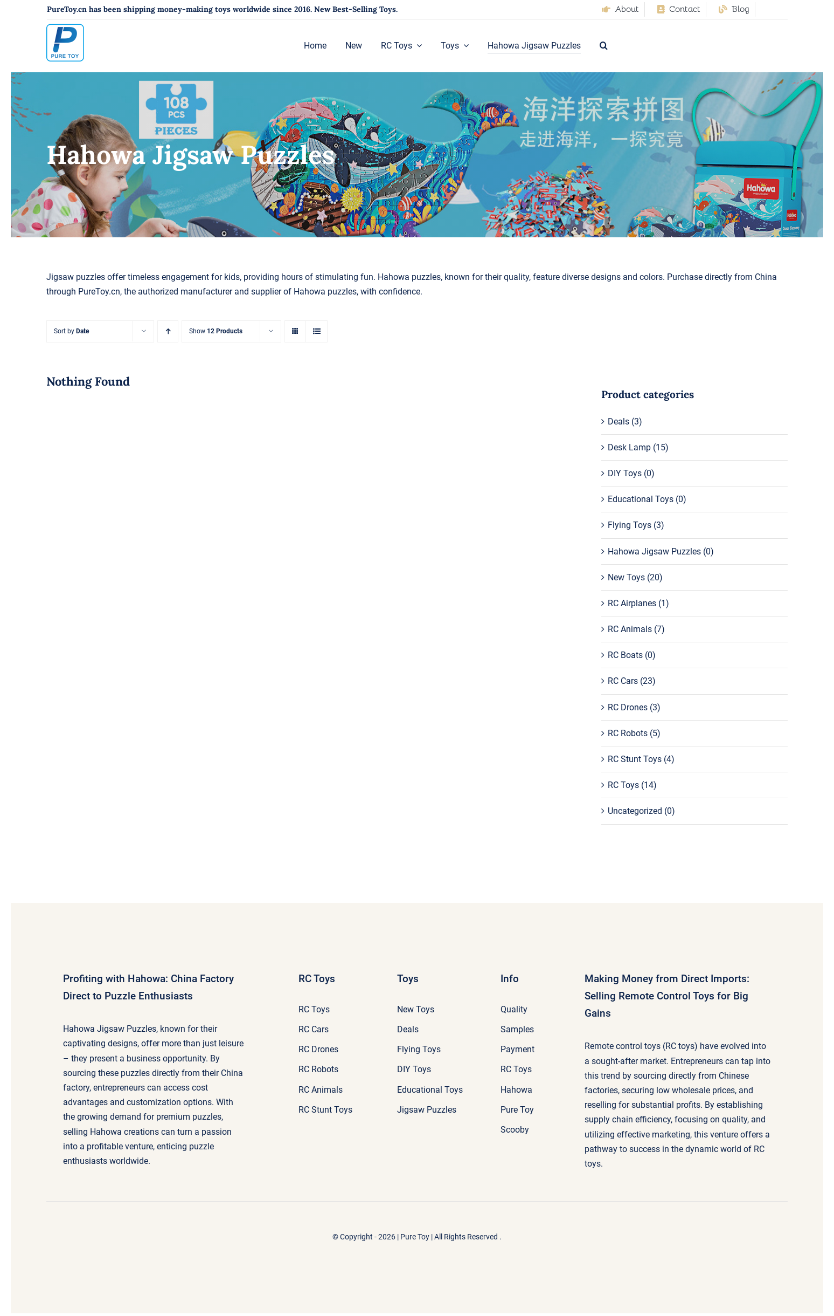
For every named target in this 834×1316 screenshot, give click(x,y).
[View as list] (316, 331)
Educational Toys (640, 499)
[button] (604, 45)
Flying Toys (629, 525)
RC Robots (628, 733)
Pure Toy (414, 1236)
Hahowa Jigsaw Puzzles (654, 551)
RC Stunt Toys (635, 759)
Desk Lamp (629, 447)
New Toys (626, 577)
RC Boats (625, 655)
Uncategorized (635, 811)
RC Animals (630, 629)
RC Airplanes (632, 603)
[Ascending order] (167, 331)
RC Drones (628, 707)
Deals (618, 421)
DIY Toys (625, 473)
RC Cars (623, 681)
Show (215, 331)
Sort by (71, 331)
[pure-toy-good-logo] (65, 28)
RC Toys (623, 785)
